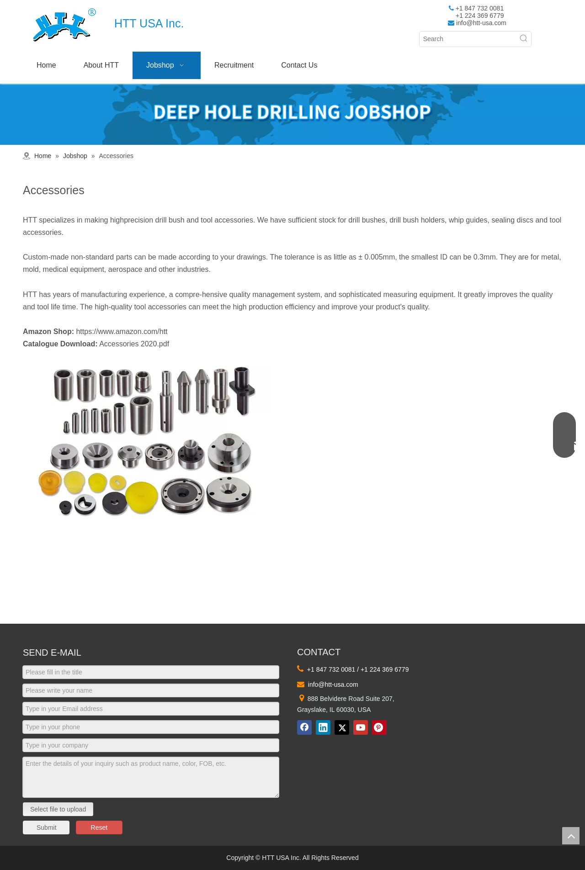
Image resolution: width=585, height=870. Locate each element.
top (571, 835)
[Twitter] (342, 727)
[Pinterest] (379, 727)
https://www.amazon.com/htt (121, 331)
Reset (99, 827)
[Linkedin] (323, 727)
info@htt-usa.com (481, 23)
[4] (147, 441)
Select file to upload (58, 809)
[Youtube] (360, 727)
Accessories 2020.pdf (134, 344)
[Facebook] (304, 727)
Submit (47, 827)
